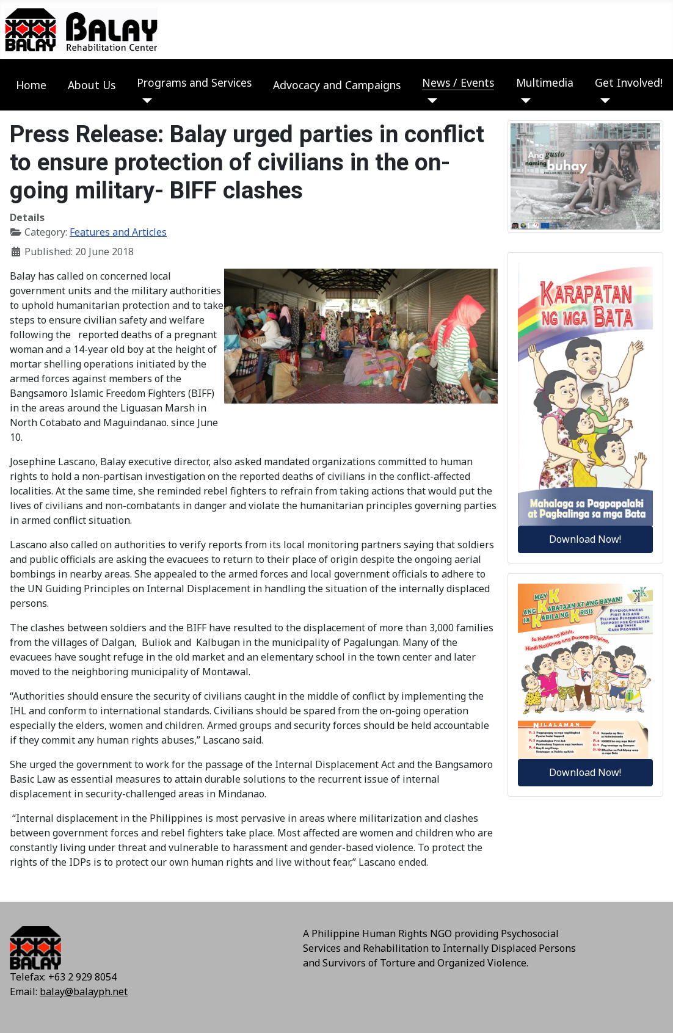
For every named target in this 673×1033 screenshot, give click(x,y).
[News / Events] (429, 100)
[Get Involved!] (602, 100)
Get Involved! (629, 82)
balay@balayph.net (84, 991)
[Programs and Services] (144, 100)
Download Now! (585, 539)
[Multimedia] (523, 100)
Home (31, 85)
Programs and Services (194, 82)
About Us (91, 85)
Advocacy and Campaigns (337, 85)
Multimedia (544, 82)
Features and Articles (118, 232)
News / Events (458, 82)
